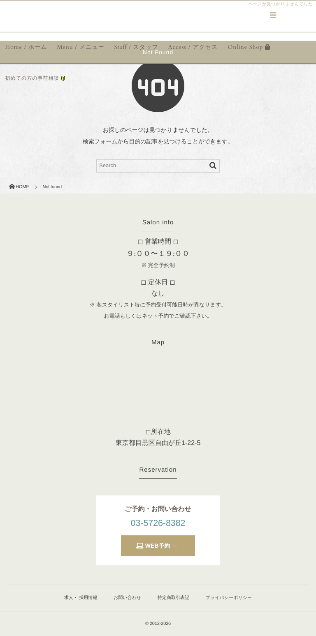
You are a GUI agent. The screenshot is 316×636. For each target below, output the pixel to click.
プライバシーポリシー (229, 597)
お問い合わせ (127, 597)
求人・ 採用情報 (80, 597)
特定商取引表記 (173, 597)
